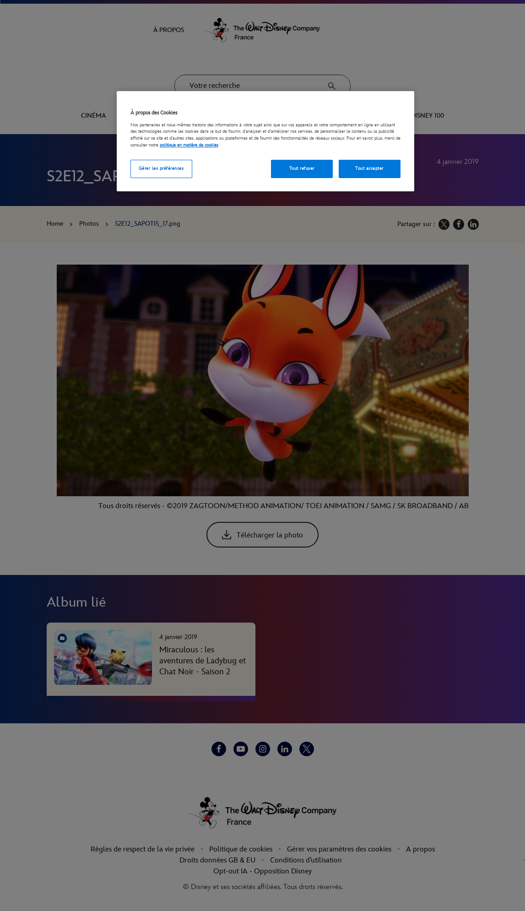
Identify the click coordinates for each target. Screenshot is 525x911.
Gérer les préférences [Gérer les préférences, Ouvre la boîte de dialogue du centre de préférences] (161, 168)
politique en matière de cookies (189, 145)
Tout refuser (301, 168)
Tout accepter (369, 168)
